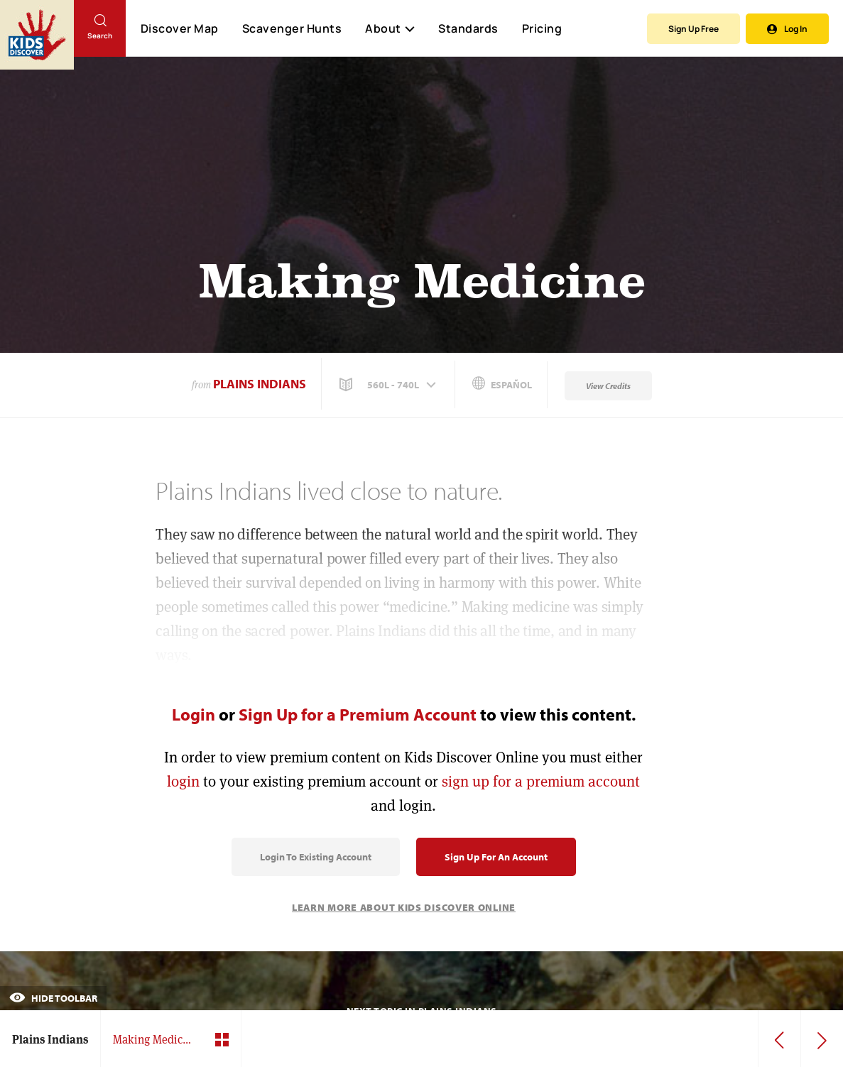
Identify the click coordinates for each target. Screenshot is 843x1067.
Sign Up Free (693, 29)
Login (193, 714)
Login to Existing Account (315, 856)
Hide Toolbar (53, 998)
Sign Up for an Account (496, 856)
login (183, 781)
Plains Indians (259, 384)
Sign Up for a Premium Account (358, 714)
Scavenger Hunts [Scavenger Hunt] (292, 29)
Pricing (542, 28)
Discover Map (179, 28)
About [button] (390, 28)
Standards (468, 28)
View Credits (608, 386)
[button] (389, 384)
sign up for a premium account (541, 781)
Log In (787, 29)
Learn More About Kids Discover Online (404, 907)
